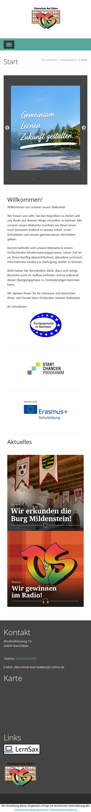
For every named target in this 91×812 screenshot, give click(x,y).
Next (83, 127)
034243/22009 (26, 658)
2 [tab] (45, 178)
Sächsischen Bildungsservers (31, 810)
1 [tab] (38, 178)
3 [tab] (52, 178)
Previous (7, 127)
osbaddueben (68, 60)
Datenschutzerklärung (63, 810)
